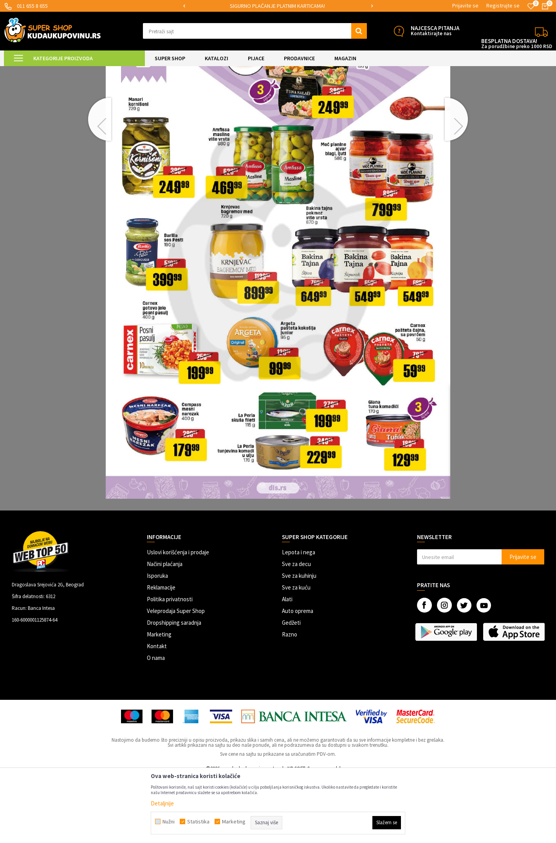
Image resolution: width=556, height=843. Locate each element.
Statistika (198, 821)
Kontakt (157, 712)
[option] (277, 6)
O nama (156, 724)
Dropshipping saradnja (174, 689)
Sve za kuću (296, 653)
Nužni (168, 821)
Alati (287, 665)
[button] (255, 31)
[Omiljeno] (530, 6)
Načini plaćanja (164, 630)
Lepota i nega (298, 618)
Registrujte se (503, 5)
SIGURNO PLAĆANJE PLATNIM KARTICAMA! (277, 5)
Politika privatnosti (170, 665)
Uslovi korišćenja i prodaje (178, 618)
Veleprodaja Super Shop (176, 677)
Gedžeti (291, 689)
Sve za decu (296, 630)
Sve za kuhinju (299, 642)
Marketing (159, 700)
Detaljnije (162, 803)
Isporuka (157, 642)
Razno (289, 700)
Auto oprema (297, 677)
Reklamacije (161, 653)
